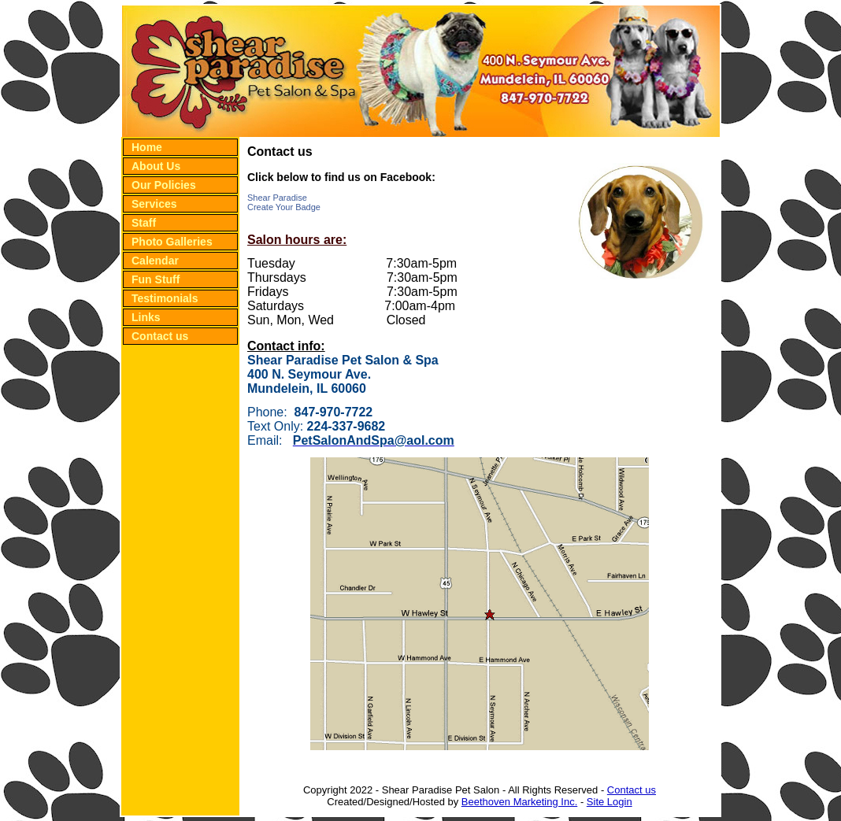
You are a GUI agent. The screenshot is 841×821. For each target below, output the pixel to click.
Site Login (609, 802)
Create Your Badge (283, 207)
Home (147, 147)
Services (154, 204)
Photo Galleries (172, 241)
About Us (156, 166)
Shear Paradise (277, 197)
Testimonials (165, 298)
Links (146, 317)
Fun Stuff (156, 279)
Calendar (155, 260)
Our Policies (164, 185)
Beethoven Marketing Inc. (519, 802)
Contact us (160, 336)
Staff (144, 222)
